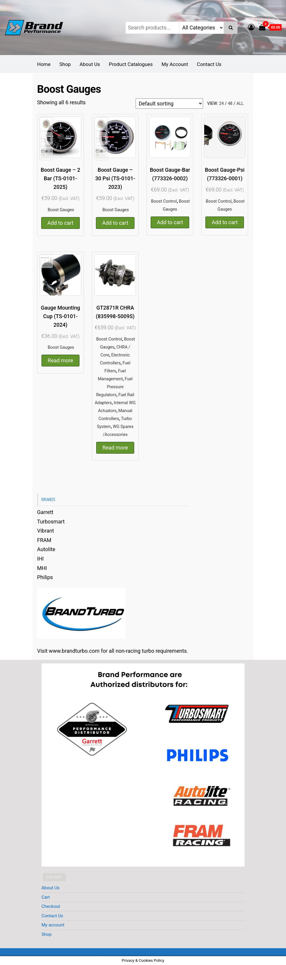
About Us (89, 64)
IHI (40, 559)
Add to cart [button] (60, 223)
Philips (45, 577)
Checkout (50, 906)
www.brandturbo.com (74, 651)
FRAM (44, 540)
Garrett (45, 512)
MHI (42, 568)
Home (44, 64)
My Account (175, 64)
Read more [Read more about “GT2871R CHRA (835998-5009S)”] (115, 448)
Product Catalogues (131, 64)
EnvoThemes (203, 952)
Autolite (46, 549)
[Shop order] (169, 103)
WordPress (145, 952)
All (240, 103)
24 (221, 103)
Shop (65, 64)
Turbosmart (51, 521)
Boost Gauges (61, 209)
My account (52, 925)
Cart (45, 897)
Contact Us (209, 64)
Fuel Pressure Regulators (114, 386)
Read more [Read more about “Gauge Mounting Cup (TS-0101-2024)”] (60, 360)
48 (230, 103)
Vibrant (45, 531)
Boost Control (164, 201)
